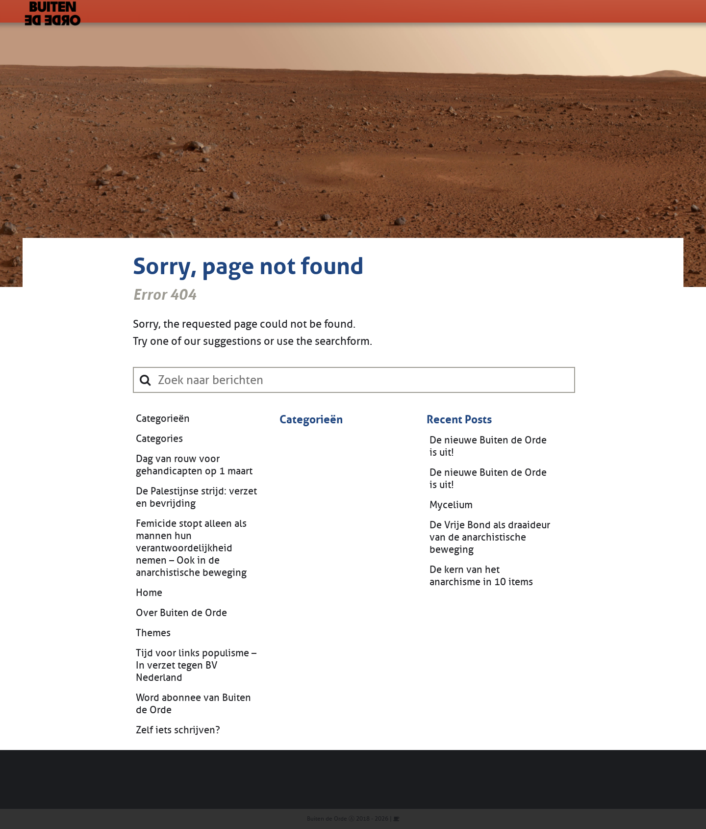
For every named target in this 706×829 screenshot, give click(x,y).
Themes (153, 633)
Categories (159, 439)
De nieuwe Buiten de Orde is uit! (488, 446)
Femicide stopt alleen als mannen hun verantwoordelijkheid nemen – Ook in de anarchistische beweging (191, 548)
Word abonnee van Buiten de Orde (193, 704)
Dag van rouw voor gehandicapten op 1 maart (194, 465)
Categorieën (163, 419)
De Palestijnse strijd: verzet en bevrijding (196, 497)
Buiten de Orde (327, 819)
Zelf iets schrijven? (178, 730)
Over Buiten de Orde (181, 613)
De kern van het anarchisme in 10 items (481, 576)
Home (149, 593)
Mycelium (451, 505)
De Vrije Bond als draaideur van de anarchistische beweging (489, 537)
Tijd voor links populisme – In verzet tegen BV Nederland (196, 665)
